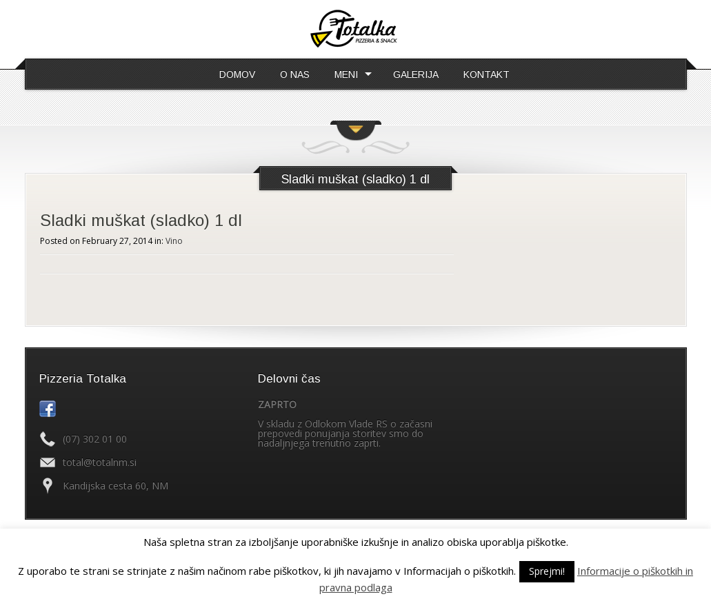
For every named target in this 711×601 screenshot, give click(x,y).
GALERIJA (416, 74)
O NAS (295, 74)
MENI (346, 74)
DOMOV (237, 74)
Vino (174, 241)
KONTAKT (486, 74)
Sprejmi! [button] (547, 571)
